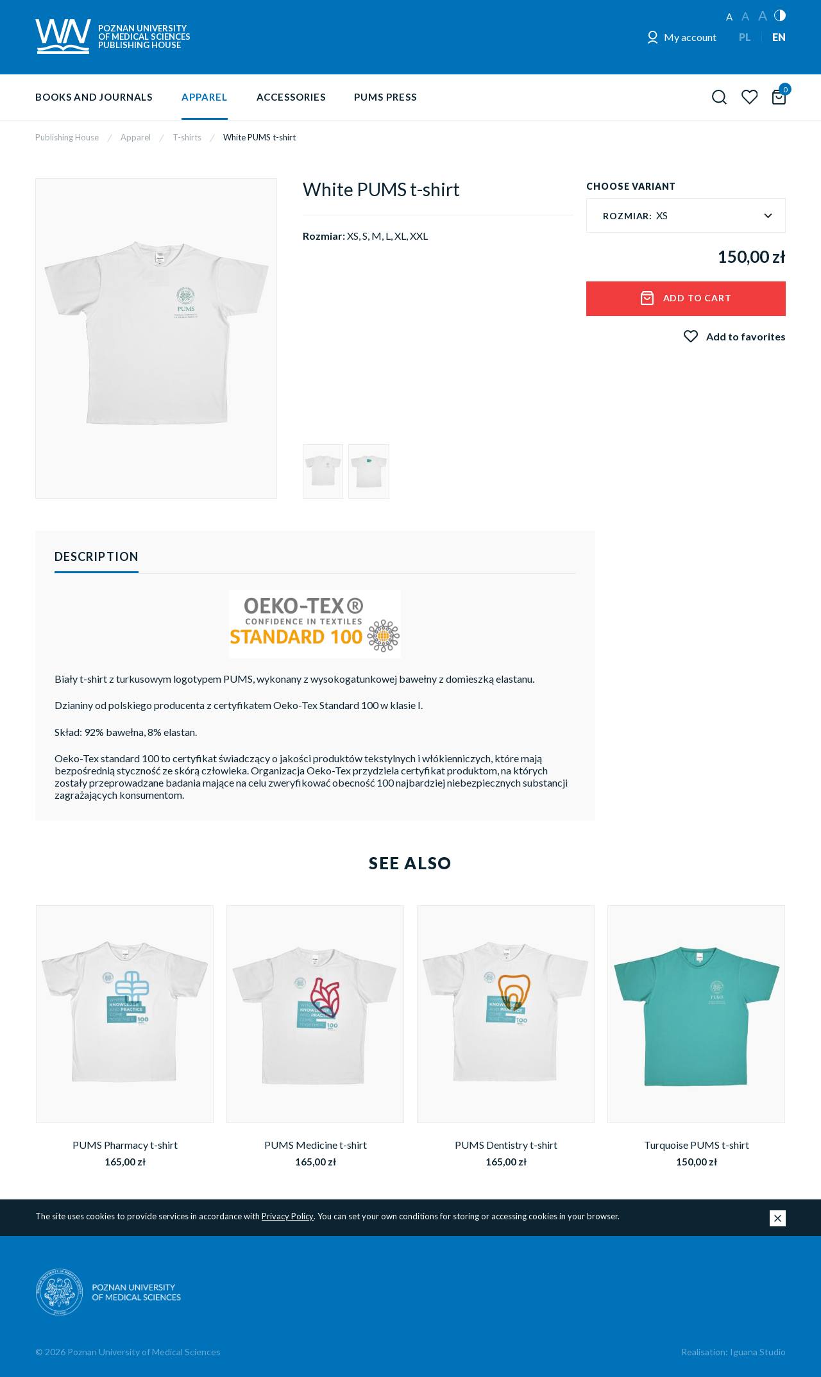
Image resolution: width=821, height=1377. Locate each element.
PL (745, 37)
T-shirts (187, 137)
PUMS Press (385, 97)
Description (97, 556)
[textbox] (686, 216)
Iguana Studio (758, 1351)
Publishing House (67, 137)
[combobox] (686, 215)
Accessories (291, 97)
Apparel (204, 97)
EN (779, 37)
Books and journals (94, 97)
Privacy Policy (288, 1216)
